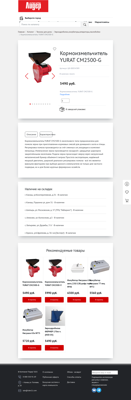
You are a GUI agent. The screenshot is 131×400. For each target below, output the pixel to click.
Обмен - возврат (74, 372)
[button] (53, 76)
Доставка (71, 382)
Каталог (30, 32)
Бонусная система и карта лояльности (51, 383)
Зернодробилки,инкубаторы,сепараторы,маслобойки (77, 32)
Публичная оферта (51, 377)
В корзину (32, 300)
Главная (21, 32)
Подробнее (65, 94)
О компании (48, 372)
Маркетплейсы (102, 22)
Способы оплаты (74, 377)
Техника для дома (44, 32)
